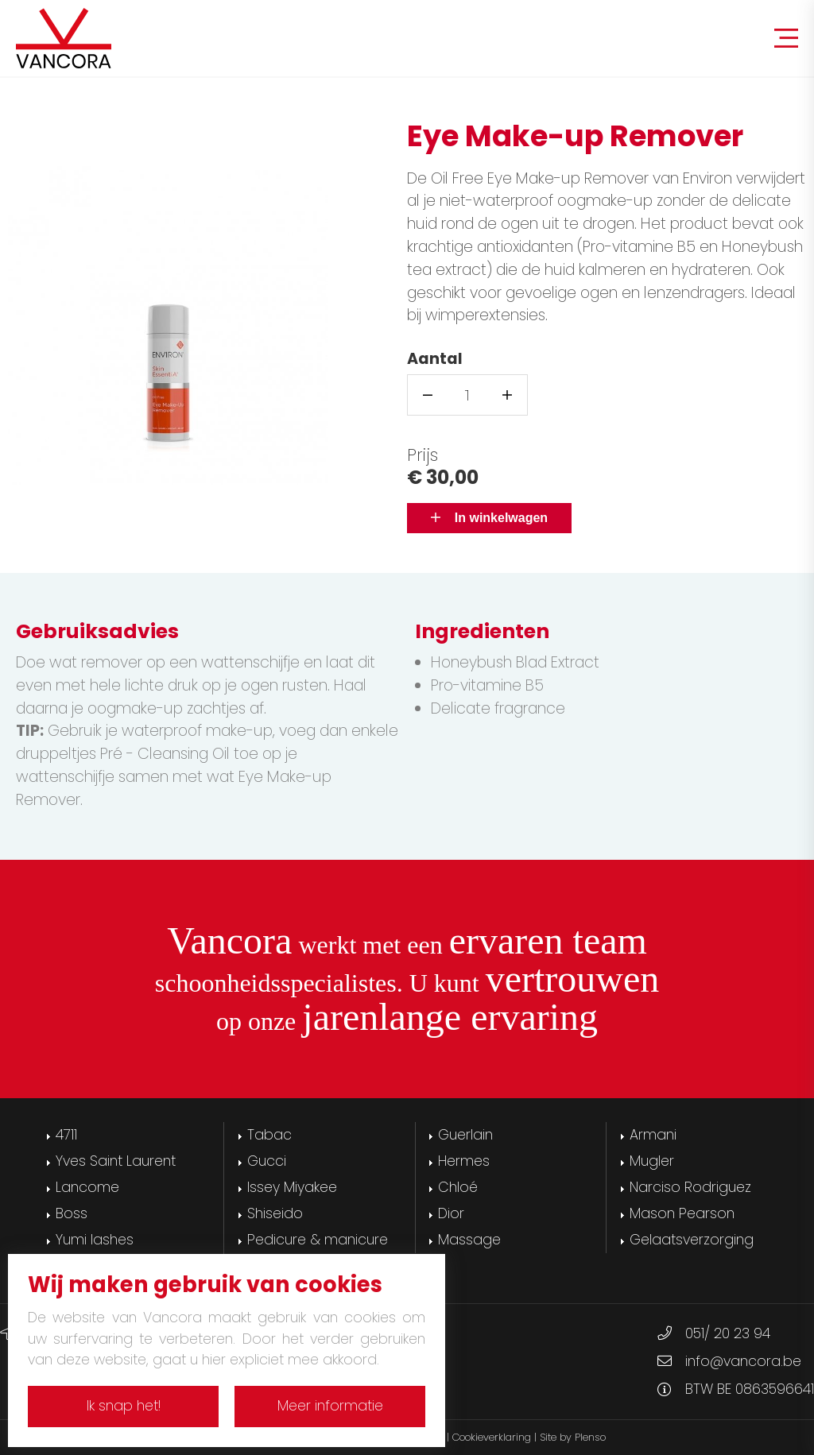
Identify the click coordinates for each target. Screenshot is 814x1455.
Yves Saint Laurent (116, 1161)
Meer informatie (330, 1405)
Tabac (269, 1134)
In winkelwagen (489, 517)
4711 (66, 1134)
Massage (469, 1239)
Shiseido (275, 1213)
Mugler (652, 1161)
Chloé (458, 1187)
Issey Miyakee (292, 1187)
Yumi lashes (95, 1239)
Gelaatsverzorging (692, 1239)
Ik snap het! (124, 1405)
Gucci (266, 1161)
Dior (451, 1213)
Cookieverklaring (491, 1437)
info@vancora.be (743, 1361)
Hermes (464, 1161)
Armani (653, 1134)
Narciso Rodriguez (690, 1187)
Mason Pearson (682, 1213)
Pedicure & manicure (317, 1239)
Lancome (87, 1187)
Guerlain (465, 1134)
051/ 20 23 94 (727, 1333)
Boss (71, 1213)
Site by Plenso (573, 1437)
